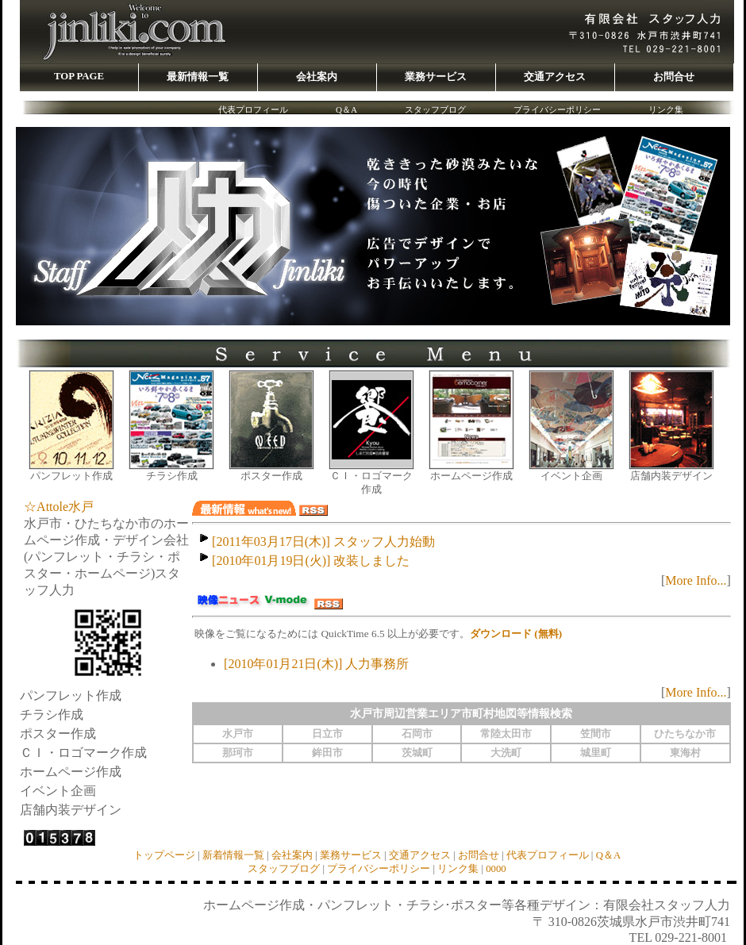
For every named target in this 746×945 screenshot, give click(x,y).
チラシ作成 (172, 476)
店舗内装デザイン (671, 476)
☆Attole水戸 (59, 506)
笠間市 (595, 733)
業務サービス (351, 855)
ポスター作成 (271, 476)
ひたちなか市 (685, 733)
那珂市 (237, 753)
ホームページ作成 (471, 476)
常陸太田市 (506, 733)
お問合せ (478, 855)
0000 (496, 868)
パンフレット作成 (71, 476)
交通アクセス (420, 855)
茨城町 (417, 753)
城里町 (595, 753)
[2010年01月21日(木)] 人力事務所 (316, 663)
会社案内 (292, 855)
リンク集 (665, 109)
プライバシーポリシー (557, 109)
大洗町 (505, 753)
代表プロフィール (253, 109)
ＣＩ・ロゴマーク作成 (371, 483)
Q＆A (346, 109)
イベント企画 (571, 476)
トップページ (164, 855)
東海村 (685, 753)
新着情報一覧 (233, 855)
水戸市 (237, 733)
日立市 (327, 733)
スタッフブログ (435, 109)
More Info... (695, 580)
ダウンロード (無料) (516, 634)
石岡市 (417, 733)
